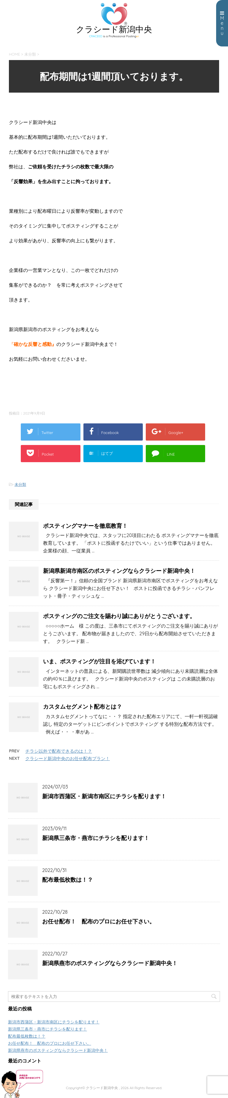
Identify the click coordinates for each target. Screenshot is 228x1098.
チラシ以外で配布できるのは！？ (58, 751)
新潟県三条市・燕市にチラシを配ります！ (95, 837)
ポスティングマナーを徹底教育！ (85, 525)
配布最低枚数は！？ (67, 879)
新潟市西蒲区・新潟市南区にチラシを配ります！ (104, 796)
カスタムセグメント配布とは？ (82, 706)
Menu (222, 23)
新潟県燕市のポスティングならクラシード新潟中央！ (110, 963)
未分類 (20, 484)
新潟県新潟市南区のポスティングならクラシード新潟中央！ (119, 570)
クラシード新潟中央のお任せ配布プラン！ (67, 758)
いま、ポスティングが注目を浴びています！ (99, 661)
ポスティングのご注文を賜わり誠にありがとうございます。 (119, 616)
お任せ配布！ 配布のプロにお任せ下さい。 (98, 921)
